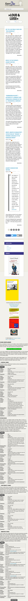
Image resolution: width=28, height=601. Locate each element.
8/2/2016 (14, 102)
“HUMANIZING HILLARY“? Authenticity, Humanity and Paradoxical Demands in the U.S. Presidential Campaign (13, 98)
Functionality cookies (5, 485)
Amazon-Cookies (13, 551)
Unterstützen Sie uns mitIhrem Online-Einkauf (14, 305)
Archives (8, 249)
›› (18, 229)
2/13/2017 (14, 63)
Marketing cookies (4, 531)
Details (2, 366)
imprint (15, 338)
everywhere (17, 21)
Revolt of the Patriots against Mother (12, 61)
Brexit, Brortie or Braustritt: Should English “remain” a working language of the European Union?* (14, 134)
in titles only (17, 22)
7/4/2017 (14, 32)
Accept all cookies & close (14, 348)
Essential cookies (4, 362)
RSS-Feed (9, 248)
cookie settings (12, 339)
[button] (8, 235)
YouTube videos (3, 418)
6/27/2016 (14, 139)
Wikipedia (14, 209)
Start (8, 246)
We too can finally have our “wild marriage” (14, 30)
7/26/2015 (14, 171)
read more (19, 55)
